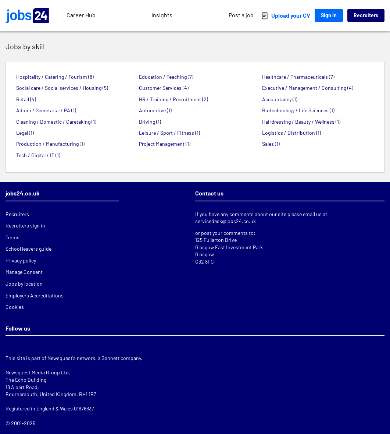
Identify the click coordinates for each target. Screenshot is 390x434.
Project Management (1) (164, 144)
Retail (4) (26, 99)
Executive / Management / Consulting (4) (307, 88)
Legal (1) (25, 133)
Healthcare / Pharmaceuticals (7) (298, 77)
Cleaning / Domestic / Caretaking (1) (56, 122)
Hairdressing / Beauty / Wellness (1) (301, 122)
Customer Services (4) (164, 88)
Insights (161, 14)
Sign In (329, 15)
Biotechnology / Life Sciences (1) (298, 110)
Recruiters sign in (25, 225)
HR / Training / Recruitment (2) (173, 99)
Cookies (15, 307)
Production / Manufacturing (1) (50, 144)
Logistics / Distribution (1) (291, 133)
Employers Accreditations (35, 295)
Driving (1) (150, 122)
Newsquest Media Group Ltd (37, 372)
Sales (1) (271, 144)
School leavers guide (28, 249)
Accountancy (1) (279, 99)
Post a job (241, 14)
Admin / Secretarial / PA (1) (46, 110)
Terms (12, 237)
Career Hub (81, 14)
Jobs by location (24, 283)
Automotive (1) (155, 110)
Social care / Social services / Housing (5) (62, 88)
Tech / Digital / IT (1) (38, 155)
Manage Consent (24, 272)
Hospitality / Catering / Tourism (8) (55, 77)
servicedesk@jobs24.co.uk (225, 221)
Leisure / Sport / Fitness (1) (169, 133)
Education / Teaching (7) (166, 77)
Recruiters (366, 15)
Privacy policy (21, 260)
